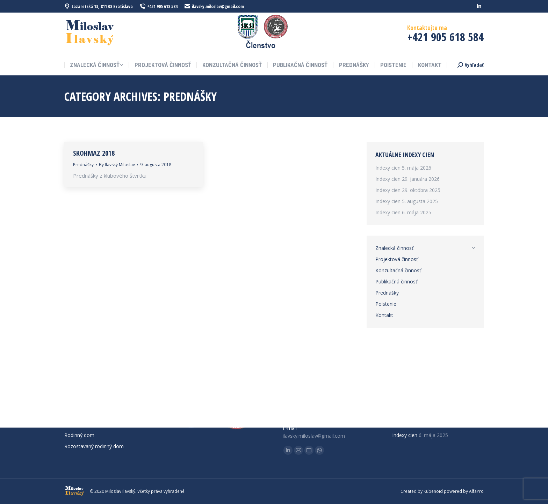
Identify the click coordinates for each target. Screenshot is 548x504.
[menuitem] (96, 65)
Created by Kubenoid (422, 491)
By (117, 165)
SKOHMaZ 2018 (94, 153)
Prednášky (83, 165)
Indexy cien (388, 167)
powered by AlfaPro (464, 491)
